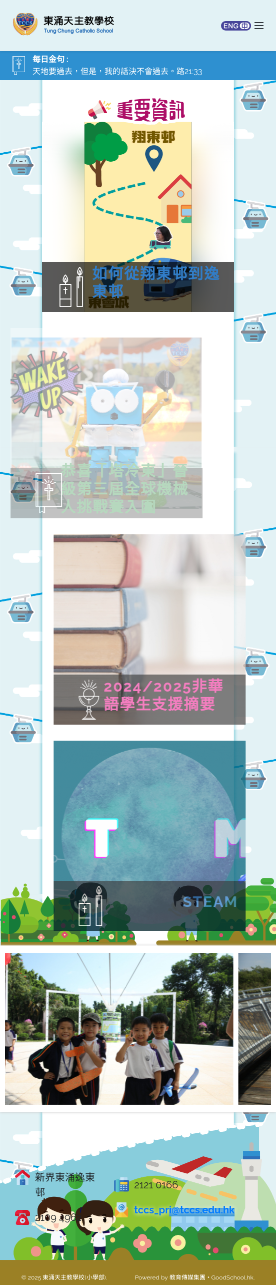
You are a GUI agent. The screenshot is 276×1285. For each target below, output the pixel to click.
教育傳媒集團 (188, 1277)
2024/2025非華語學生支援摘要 (198, 695)
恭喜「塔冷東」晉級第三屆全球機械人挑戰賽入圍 (108, 489)
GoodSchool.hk (233, 1277)
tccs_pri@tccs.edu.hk (184, 1210)
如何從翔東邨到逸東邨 (156, 282)
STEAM (244, 901)
